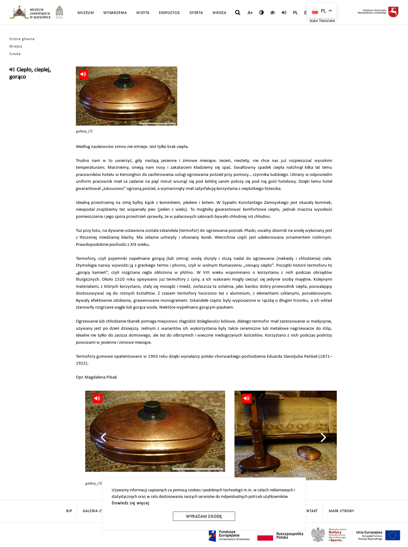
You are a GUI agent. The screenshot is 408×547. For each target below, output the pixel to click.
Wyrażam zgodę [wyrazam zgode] (204, 516)
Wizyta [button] (143, 13)
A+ (250, 13)
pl (295, 13)
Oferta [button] (196, 13)
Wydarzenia (115, 13)
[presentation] (103, 437)
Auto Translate (322, 21)
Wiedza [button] (219, 13)
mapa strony (341, 511)
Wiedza (15, 46)
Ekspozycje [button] (169, 13)
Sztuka (15, 54)
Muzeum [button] (85, 13)
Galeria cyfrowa (99, 511)
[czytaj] (273, 12)
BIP (69, 511)
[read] (284, 12)
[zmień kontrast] (261, 12)
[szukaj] (237, 13)
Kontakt (310, 511)
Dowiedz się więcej (130, 503)
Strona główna (22, 39)
